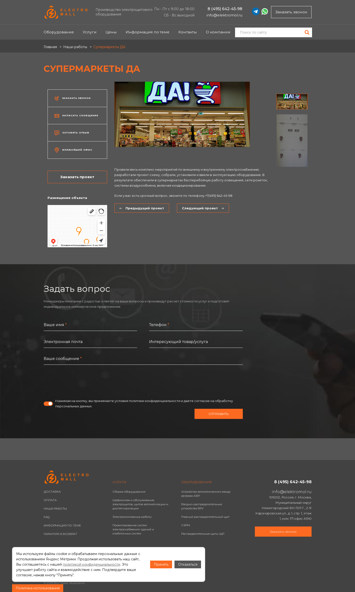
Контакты (187, 32)
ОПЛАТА (50, 500)
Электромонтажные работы (132, 517)
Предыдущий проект (141, 208)
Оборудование (59, 32)
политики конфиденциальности (154, 401)
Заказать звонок (291, 12)
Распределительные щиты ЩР (202, 533)
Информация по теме (147, 32)
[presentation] (80, 381)
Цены (111, 32)
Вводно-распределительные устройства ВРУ (201, 506)
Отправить (219, 414)
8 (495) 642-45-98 (225, 9)
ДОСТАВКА (52, 491)
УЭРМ (185, 525)
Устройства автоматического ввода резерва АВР (205, 493)
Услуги (90, 32)
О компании (218, 32)
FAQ (46, 517)
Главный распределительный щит (205, 517)
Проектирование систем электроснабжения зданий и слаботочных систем (133, 529)
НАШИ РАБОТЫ (55, 508)
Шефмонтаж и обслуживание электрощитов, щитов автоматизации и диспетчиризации (140, 504)
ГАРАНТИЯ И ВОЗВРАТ (60, 534)
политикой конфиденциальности (91, 564)
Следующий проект (203, 208)
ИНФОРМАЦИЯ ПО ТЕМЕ (62, 525)
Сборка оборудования (129, 491)
